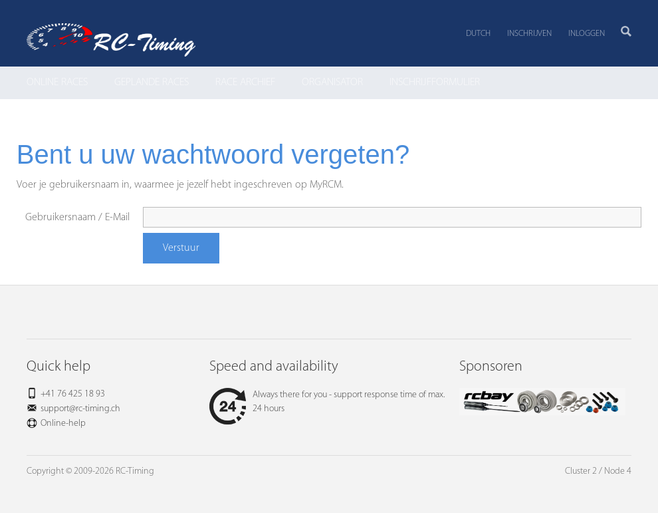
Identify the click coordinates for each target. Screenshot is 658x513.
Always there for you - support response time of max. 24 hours (327, 402)
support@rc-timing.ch (80, 409)
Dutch (478, 33)
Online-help (63, 423)
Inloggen (586, 33)
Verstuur (181, 248)
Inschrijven (529, 33)
